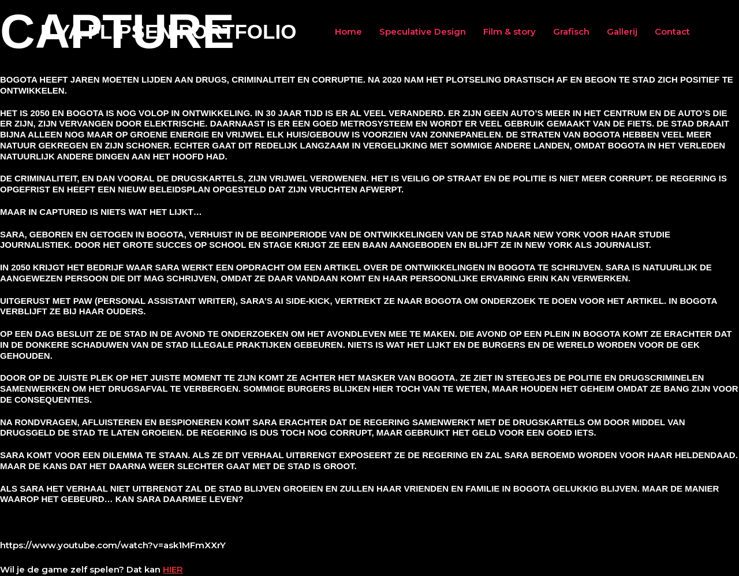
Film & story (509, 31)
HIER (173, 569)
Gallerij (622, 31)
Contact (672, 31)
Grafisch (571, 31)
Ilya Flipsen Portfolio (168, 31)
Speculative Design (422, 31)
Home (348, 31)
